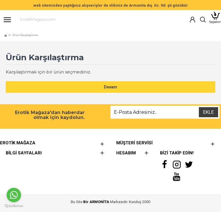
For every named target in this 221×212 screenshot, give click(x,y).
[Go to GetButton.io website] (14, 206)
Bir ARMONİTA (96, 202)
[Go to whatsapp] (14, 195)
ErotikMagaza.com (38, 19)
